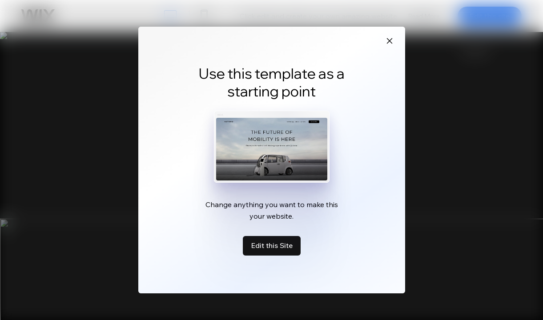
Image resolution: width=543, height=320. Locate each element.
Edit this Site (272, 245)
